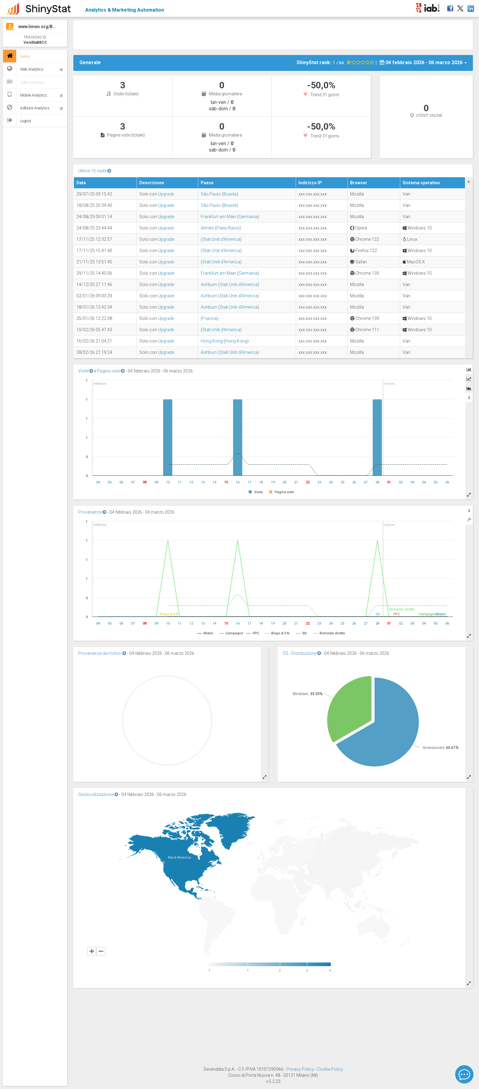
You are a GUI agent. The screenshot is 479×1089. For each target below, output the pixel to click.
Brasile (229, 194)
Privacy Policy (301, 1069)
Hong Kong (212, 341)
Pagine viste (111, 371)
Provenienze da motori (102, 653)
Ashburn (209, 284)
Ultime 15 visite (94, 170)
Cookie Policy (330, 1069)
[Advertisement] (273, 34)
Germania (248, 216)
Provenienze (92, 512)
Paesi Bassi (228, 228)
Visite (85, 371)
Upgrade (166, 194)
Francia (209, 318)
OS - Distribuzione (302, 653)
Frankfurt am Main (218, 216)
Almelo (207, 228)
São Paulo (211, 194)
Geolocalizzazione (98, 794)
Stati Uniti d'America (221, 239)
